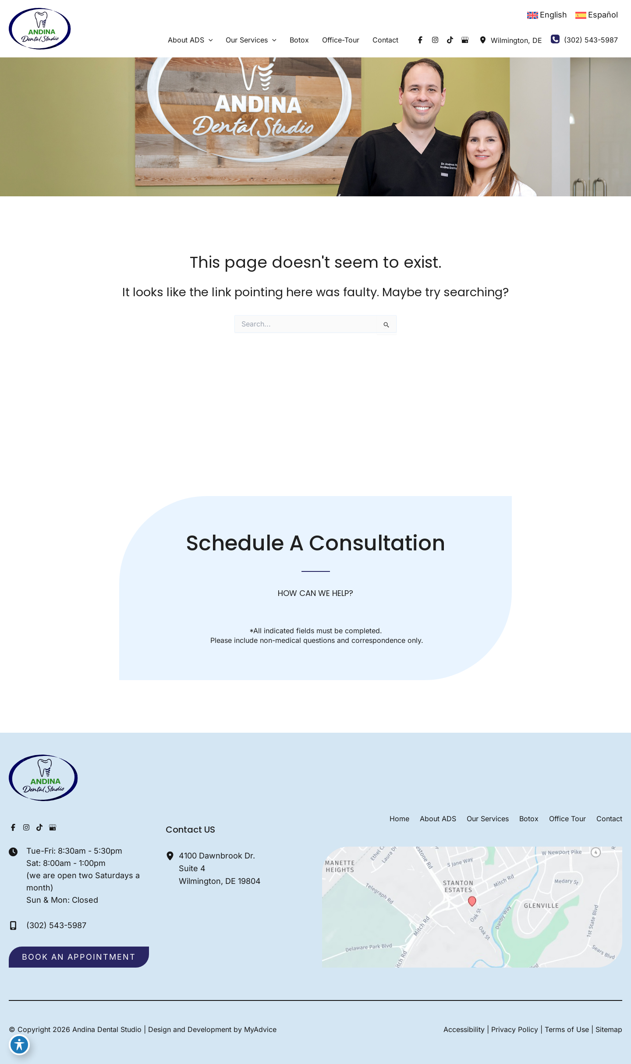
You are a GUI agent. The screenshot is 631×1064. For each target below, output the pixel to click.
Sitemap (609, 1029)
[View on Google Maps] (472, 906)
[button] (228, 40)
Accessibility (464, 1029)
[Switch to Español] (596, 15)
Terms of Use (567, 1029)
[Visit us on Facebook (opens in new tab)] (420, 39)
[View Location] (483, 40)
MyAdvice (260, 1029)
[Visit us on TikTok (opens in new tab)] (450, 39)
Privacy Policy (514, 1029)
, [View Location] (516, 40)
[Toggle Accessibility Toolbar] (19, 1044)
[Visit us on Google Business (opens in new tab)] (464, 39)
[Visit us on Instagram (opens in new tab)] (435, 39)
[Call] (584, 40)
